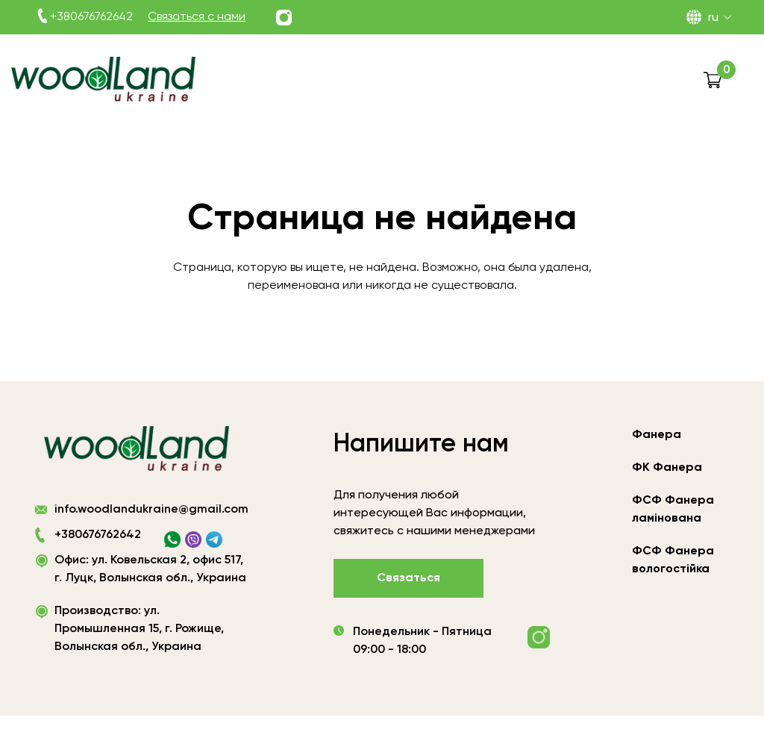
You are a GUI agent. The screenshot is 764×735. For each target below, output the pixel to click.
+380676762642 (91, 17)
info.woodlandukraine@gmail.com (151, 514)
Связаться (408, 578)
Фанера (656, 435)
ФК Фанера (667, 468)
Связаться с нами (196, 17)
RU (713, 18)
